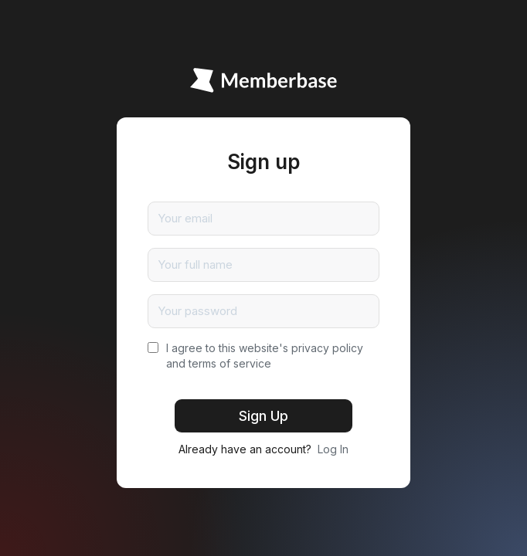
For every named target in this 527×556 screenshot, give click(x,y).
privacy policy (327, 347)
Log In (333, 449)
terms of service (230, 363)
